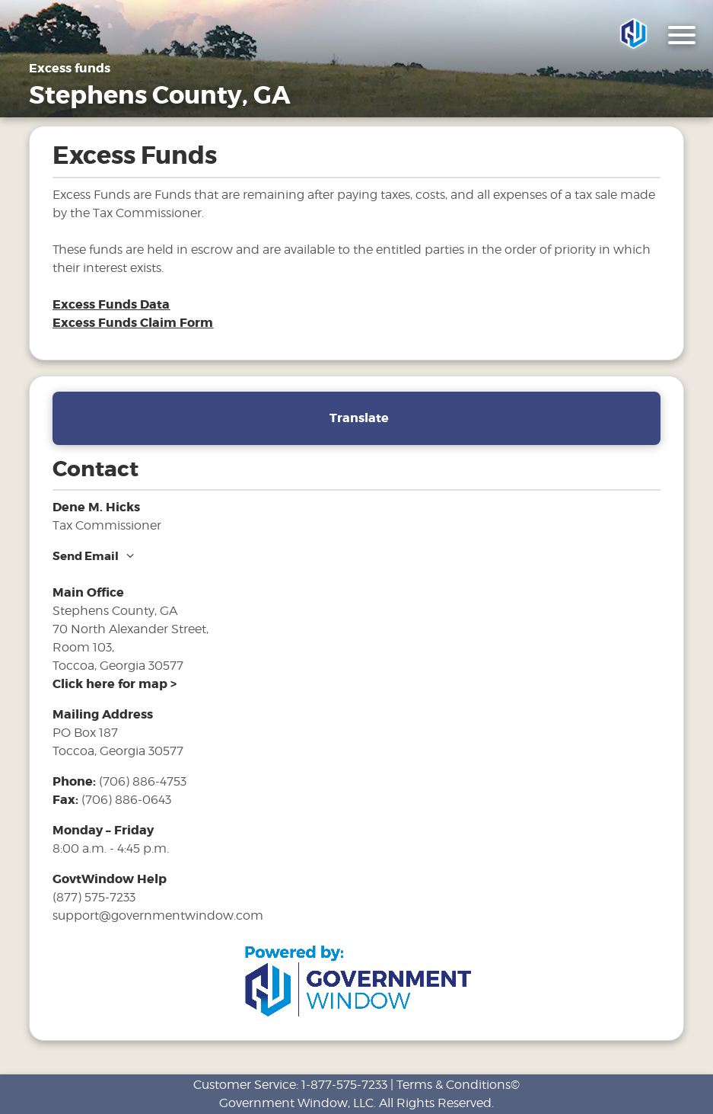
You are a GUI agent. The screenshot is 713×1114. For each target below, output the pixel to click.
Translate (359, 418)
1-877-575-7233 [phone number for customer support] (344, 1084)
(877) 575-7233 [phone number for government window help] (94, 897)
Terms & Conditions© (458, 1084)
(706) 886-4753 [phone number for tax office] (142, 781)
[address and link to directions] (115, 684)
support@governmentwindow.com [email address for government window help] (158, 915)
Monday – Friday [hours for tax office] (103, 830)
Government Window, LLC (296, 1103)
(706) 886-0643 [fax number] (126, 799)
